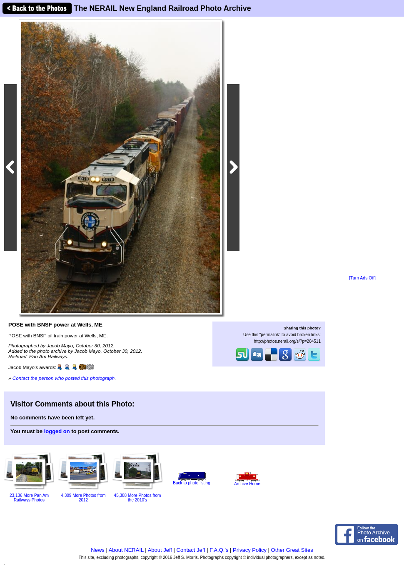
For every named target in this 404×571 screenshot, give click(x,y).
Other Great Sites (292, 550)
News (98, 550)
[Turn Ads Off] (362, 278)
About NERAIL (126, 550)
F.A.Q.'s (218, 550)
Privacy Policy (250, 550)
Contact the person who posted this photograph (63, 378)
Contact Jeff (191, 550)
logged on (57, 431)
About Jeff (160, 550)
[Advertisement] (362, 147)
